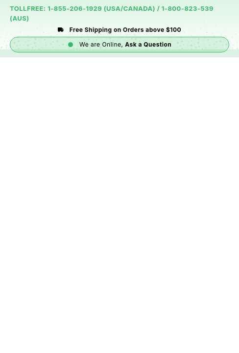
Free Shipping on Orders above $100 (119, 29)
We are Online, (120, 44)
